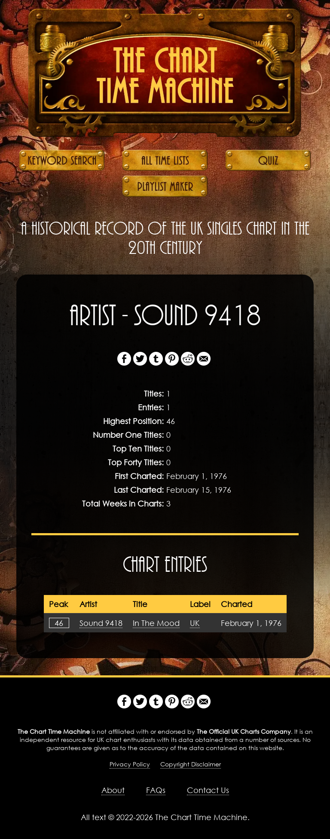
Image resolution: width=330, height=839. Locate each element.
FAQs (155, 790)
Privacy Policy (130, 764)
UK (195, 623)
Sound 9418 (100, 623)
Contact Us (208, 790)
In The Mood (156, 623)
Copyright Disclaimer (190, 764)
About (113, 790)
